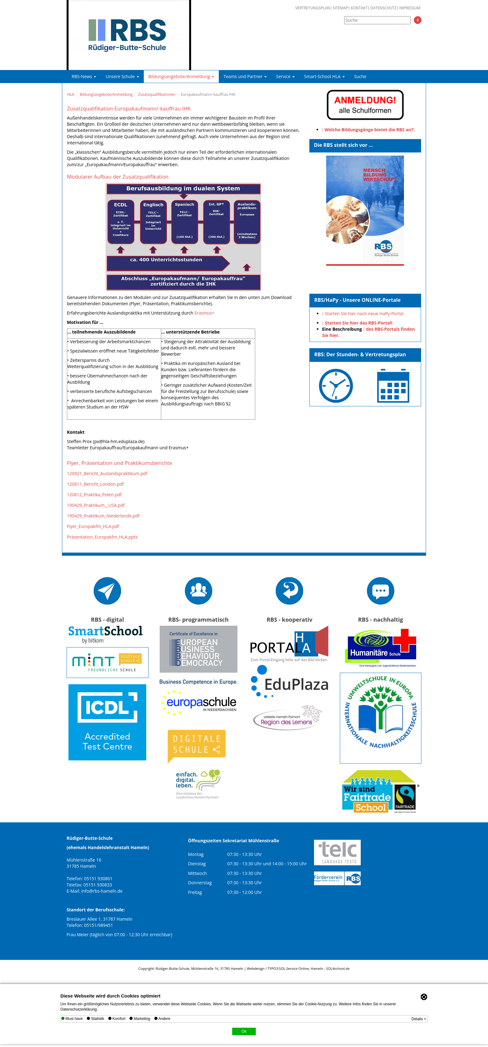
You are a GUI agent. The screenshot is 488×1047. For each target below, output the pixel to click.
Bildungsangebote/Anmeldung (181, 76)
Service (285, 76)
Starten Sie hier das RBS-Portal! (358, 323)
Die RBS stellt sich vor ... (343, 145)
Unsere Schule (122, 76)
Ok (244, 1031)
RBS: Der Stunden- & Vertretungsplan (360, 354)
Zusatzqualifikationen (157, 94)
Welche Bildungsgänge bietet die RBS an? (369, 130)
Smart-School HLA (324, 76)
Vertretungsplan (312, 8)
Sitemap (340, 8)
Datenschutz (383, 8)
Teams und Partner (245, 76)
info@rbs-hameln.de (102, 891)
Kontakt (359, 8)
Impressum (409, 8)
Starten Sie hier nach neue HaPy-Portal (364, 313)
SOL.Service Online (294, 968)
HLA (70, 94)
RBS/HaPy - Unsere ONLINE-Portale (357, 300)
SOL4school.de (338, 968)
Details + (418, 1019)
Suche (360, 76)
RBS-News (84, 76)
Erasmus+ (204, 313)
